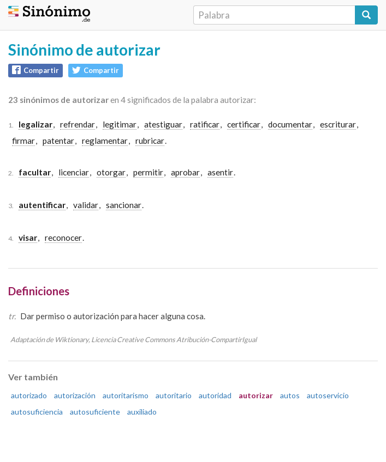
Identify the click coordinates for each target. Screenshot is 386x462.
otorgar (111, 172)
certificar (243, 124)
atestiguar (163, 124)
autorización (75, 395)
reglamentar (105, 140)
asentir (220, 172)
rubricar (149, 140)
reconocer (63, 237)
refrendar (77, 124)
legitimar (119, 124)
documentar (290, 124)
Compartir (35, 70)
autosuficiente (95, 411)
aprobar (185, 172)
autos (290, 395)
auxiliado (142, 411)
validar (85, 205)
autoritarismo (126, 395)
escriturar (338, 124)
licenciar (73, 172)
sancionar (123, 205)
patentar (58, 140)
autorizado (29, 395)
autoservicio (328, 395)
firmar (23, 140)
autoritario (174, 395)
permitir (148, 172)
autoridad (215, 395)
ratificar (204, 124)
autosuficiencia (37, 411)
